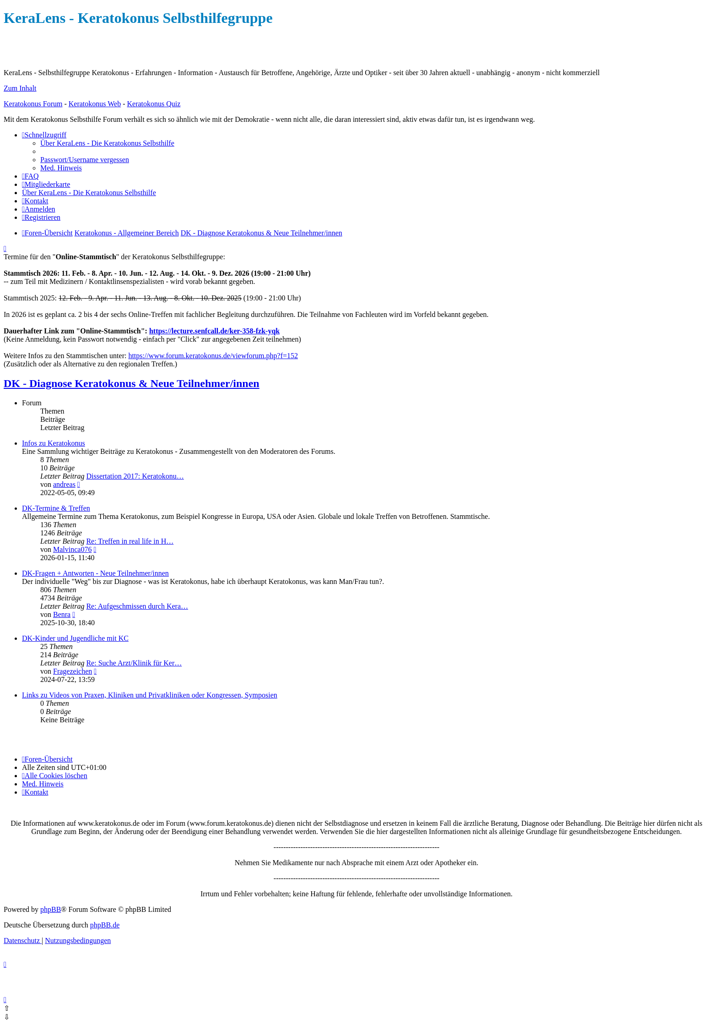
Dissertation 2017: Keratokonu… (135, 476)
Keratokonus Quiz (153, 104)
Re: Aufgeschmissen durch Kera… (137, 606)
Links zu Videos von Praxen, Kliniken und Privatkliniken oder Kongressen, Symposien (149, 695)
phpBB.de (104, 925)
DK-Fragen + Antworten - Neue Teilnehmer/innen (95, 573)
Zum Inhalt (20, 88)
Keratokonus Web (95, 104)
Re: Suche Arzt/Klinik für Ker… (134, 663)
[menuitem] (107, 143)
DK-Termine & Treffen (56, 508)
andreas (64, 484)
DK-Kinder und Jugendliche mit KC (75, 638)
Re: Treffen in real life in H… (129, 541)
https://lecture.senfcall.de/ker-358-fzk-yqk (214, 331)
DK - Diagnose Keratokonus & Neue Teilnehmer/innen (131, 383)
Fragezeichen (72, 671)
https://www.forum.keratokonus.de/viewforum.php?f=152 (213, 356)
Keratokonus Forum (33, 104)
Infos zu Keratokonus (53, 443)
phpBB (50, 909)
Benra (61, 614)
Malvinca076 (72, 549)
